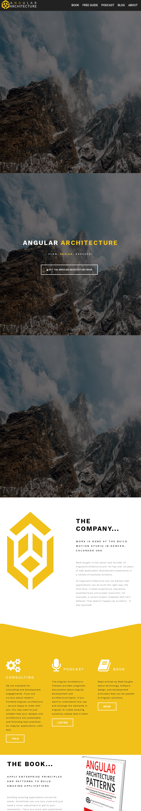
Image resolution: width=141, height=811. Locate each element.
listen (62, 722)
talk (15, 738)
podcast (107, 5)
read (107, 706)
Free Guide (90, 5)
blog (121, 5)
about (133, 5)
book (75, 5)
